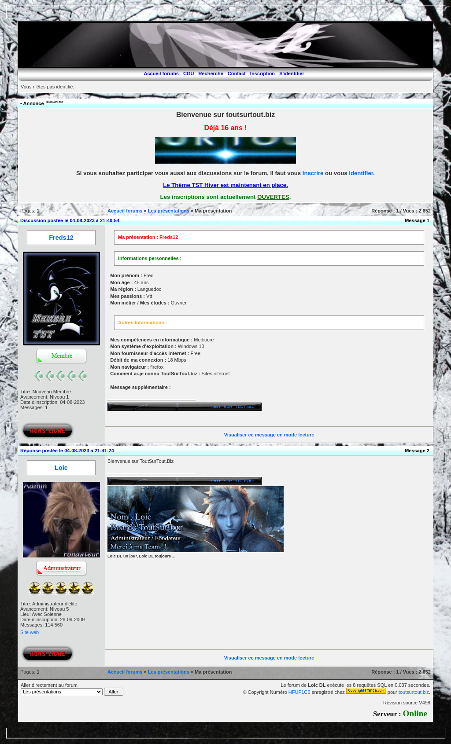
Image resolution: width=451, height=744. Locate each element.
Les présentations (168, 210)
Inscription (262, 73)
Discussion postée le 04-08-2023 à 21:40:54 (69, 220)
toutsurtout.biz (414, 692)
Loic (61, 467)
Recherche (211, 73)
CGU (188, 73)
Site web (29, 632)
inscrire (313, 173)
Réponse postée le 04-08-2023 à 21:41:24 (67, 450)
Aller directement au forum (72, 689)
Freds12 (61, 237)
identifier (361, 173)
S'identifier (291, 73)
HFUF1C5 (299, 692)
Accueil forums (161, 73)
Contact (237, 73)
